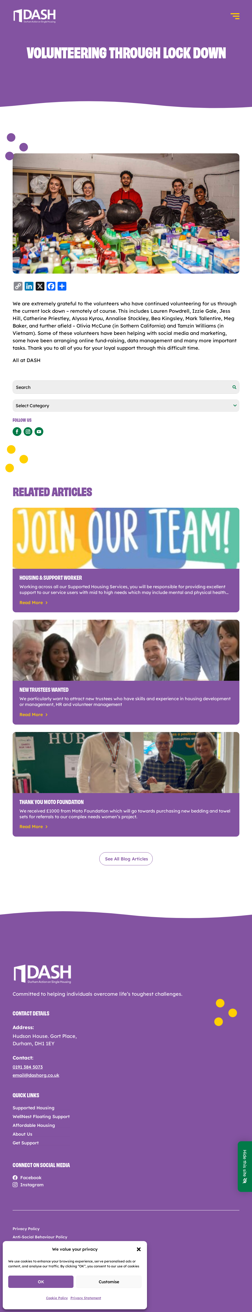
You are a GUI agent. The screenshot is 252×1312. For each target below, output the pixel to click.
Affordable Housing (34, 1125)
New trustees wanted (44, 689)
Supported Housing (34, 1108)
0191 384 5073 (28, 1067)
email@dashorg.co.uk (36, 1075)
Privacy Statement (85, 1298)
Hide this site (245, 1166)
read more (31, 602)
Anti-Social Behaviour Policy (40, 1237)
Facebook (30, 1177)
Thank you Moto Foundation (51, 801)
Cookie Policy (57, 1298)
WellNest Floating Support (41, 1116)
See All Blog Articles (126, 859)
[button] (138, 1249)
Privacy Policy (26, 1229)
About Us (22, 1134)
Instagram (32, 1184)
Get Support (26, 1143)
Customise (109, 1281)
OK (41, 1281)
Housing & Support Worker (50, 577)
